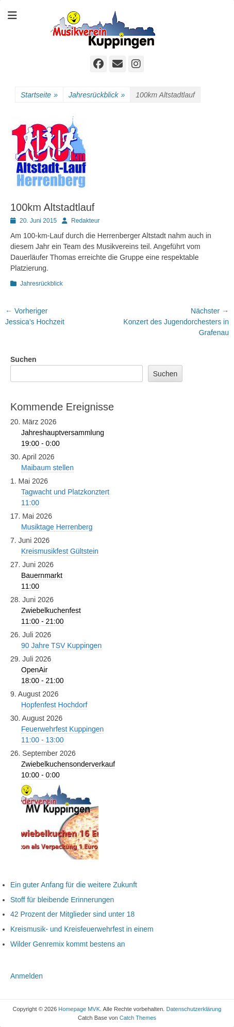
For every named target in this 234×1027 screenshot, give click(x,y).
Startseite (39, 95)
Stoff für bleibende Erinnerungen (62, 900)
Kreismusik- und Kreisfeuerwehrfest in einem (82, 929)
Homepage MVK (79, 1009)
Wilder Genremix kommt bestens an (67, 944)
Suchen (23, 359)
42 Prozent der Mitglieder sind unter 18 (72, 914)
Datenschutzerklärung (193, 1009)
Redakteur (85, 220)
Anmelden (26, 976)
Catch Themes (138, 1018)
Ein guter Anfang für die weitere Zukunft (73, 885)
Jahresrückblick (97, 95)
